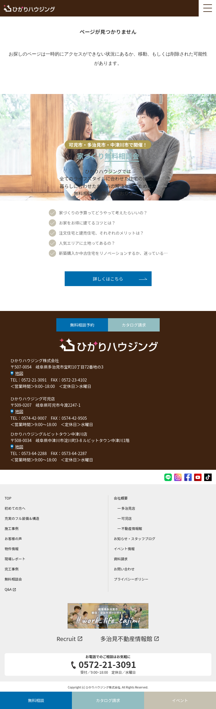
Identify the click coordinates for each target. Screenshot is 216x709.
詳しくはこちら (108, 279)
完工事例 (11, 568)
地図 (19, 373)
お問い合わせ (124, 568)
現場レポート (15, 558)
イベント (180, 700)
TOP (8, 498)
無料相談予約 (82, 325)
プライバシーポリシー (131, 579)
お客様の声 (13, 538)
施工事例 (11, 528)
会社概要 (121, 498)
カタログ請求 (134, 325)
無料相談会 (13, 579)
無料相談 (36, 700)
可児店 (126, 518)
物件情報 (11, 548)
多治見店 (128, 508)
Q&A (10, 589)
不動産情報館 (131, 528)
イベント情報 (124, 548)
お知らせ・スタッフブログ (134, 538)
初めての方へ (15, 508)
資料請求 (121, 558)
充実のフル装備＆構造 (22, 518)
